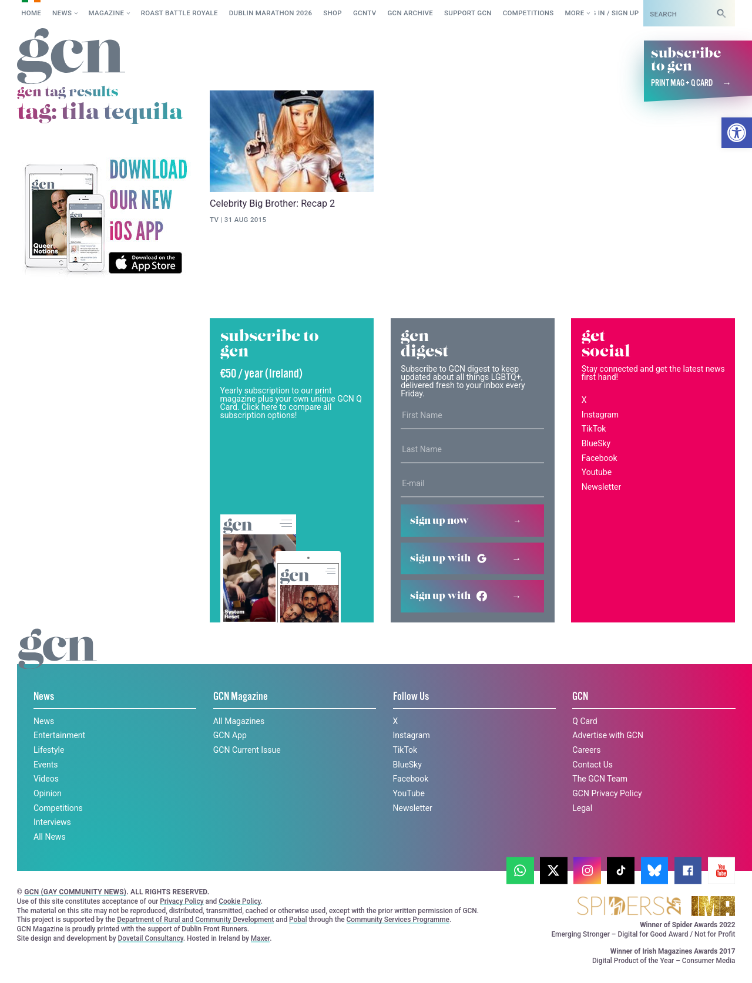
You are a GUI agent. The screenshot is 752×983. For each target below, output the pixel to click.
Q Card (584, 721)
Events (45, 764)
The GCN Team (599, 778)
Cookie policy (40, 961)
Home (31, 13)
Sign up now (439, 520)
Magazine (107, 13)
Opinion (47, 793)
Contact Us (592, 764)
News (62, 13)
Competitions (528, 13)
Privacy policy (116, 961)
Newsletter (601, 487)
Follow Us (411, 697)
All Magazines (238, 721)
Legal (582, 808)
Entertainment (59, 735)
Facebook (599, 458)
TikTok (594, 428)
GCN (580, 697)
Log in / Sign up (611, 13)
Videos (46, 778)
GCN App (230, 735)
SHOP (332, 13)
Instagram (600, 414)
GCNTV (365, 13)
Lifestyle (48, 750)
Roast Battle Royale (179, 13)
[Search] (721, 13)
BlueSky (596, 443)
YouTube (409, 793)
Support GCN (468, 13)
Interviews (52, 822)
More (574, 13)
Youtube (597, 472)
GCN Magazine (240, 697)
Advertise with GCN (607, 735)
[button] (736, 132)
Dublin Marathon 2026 (271, 13)
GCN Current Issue (247, 750)
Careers (586, 750)
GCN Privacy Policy (607, 793)
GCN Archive (410, 13)
